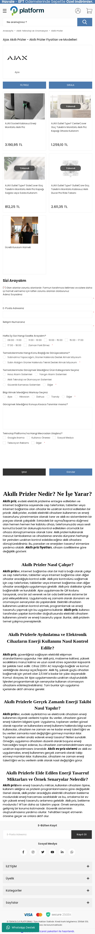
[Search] (47, 22)
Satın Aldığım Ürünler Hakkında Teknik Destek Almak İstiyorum (42, 362)
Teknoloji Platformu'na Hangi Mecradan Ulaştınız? (33, 433)
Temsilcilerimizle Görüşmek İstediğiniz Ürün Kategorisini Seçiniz (41, 370)
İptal (24, 472)
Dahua (40, 396)
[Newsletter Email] (47, 834)
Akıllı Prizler (57, 30)
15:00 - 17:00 (76, 340)
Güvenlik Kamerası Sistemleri (23, 384)
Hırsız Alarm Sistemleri (19, 374)
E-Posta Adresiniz (13, 308)
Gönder (70, 472)
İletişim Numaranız (14, 322)
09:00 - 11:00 (14, 340)
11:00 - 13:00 (35, 340)
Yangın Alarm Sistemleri (53, 374)
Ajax (9, 396)
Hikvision (24, 396)
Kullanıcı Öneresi (41, 437)
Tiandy (55, 396)
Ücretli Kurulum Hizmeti (18, 247)
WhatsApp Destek (20, 927)
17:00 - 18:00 (14, 345)
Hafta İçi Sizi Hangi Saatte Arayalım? (24, 336)
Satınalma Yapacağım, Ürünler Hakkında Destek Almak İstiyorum (44, 357)
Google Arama (15, 437)
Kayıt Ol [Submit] (82, 834)
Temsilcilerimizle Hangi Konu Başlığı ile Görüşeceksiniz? (36, 353)
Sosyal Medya (65, 437)
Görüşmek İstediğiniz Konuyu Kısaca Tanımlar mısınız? (35, 404)
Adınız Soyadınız (12, 294)
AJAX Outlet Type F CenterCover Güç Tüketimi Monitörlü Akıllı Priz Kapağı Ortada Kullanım (69, 127)
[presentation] (31, 459)
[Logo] (27, 11)
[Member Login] (77, 11)
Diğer (50, 384)
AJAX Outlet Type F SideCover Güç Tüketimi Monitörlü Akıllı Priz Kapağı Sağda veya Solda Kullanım (24, 189)
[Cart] (88, 11)
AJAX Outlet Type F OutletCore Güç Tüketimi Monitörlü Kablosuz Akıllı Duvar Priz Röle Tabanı (70, 189)
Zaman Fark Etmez (38, 345)
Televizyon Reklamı (18, 442)
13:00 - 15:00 (56, 340)
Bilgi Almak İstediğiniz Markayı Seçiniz (25, 392)
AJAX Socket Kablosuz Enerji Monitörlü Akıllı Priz (20, 125)
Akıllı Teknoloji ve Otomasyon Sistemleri (29, 379)
